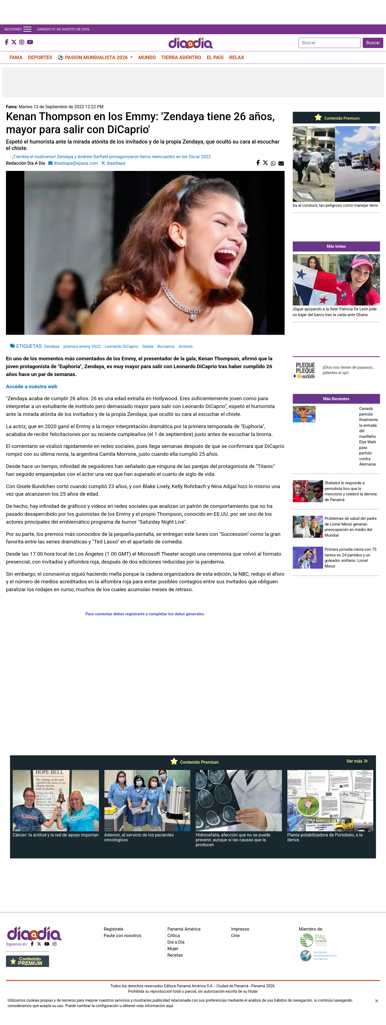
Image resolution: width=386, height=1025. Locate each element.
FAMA (15, 57)
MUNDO (147, 57)
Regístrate (113, 929)
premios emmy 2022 (82, 346)
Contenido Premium (336, 118)
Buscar (373, 42)
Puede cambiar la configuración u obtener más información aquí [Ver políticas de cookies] (119, 1006)
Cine (235, 935)
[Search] (329, 43)
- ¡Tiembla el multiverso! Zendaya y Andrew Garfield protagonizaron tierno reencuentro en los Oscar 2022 (110, 156)
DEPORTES (40, 57)
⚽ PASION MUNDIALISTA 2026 (93, 57)
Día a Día (176, 942)
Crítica (174, 935)
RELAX (236, 57)
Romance (166, 346)
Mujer (173, 948)
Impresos (240, 929)
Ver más (357, 761)
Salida (147, 346)
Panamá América (184, 929)
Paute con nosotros (122, 935)
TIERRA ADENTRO (181, 57)
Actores (186, 346)
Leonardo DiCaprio (121, 346)
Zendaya (51, 346)
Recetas (175, 955)
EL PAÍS (215, 57)
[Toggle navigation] (27, 29)
